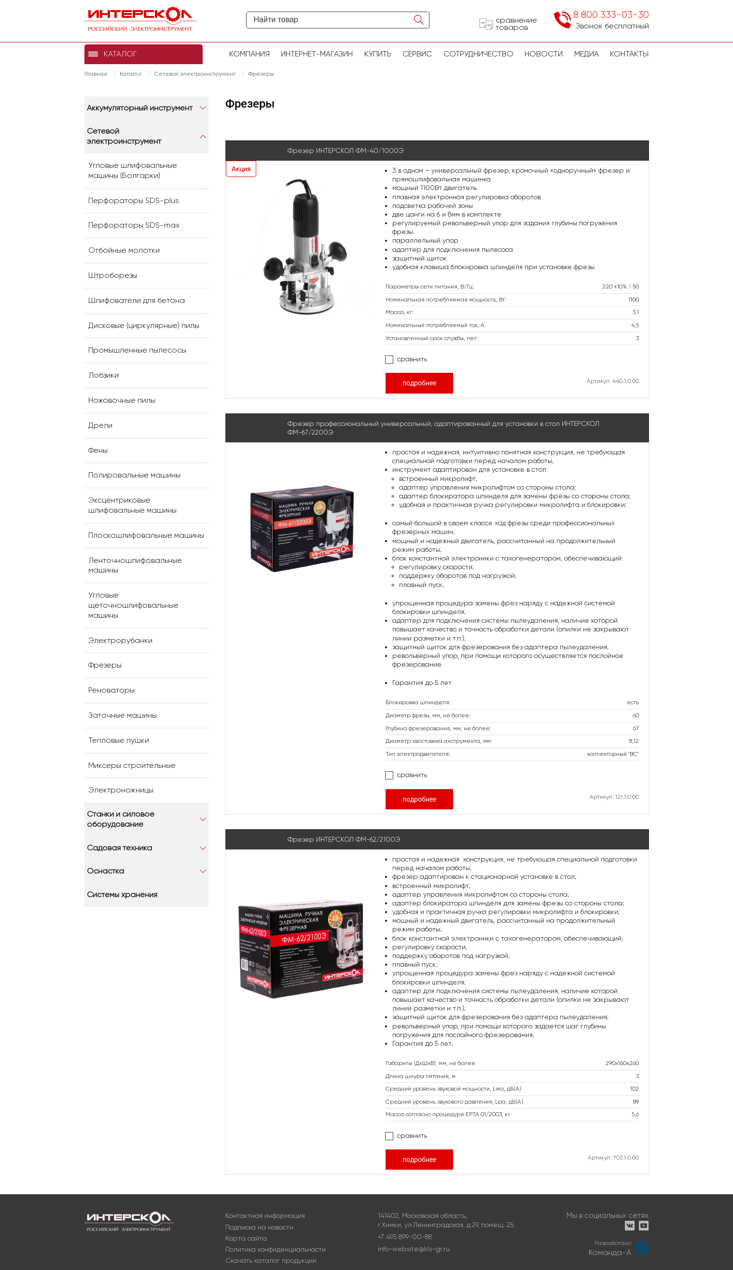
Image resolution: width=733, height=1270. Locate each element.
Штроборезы (112, 275)
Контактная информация (265, 1215)
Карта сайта (246, 1238)
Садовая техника (119, 847)
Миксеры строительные (132, 765)
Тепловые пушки (118, 740)
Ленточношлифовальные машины (135, 565)
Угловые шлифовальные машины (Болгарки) (132, 170)
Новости (544, 53)
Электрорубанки (120, 640)
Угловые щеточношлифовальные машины (133, 605)
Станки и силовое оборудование (120, 819)
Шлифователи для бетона (136, 300)
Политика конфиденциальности (275, 1249)
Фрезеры (105, 664)
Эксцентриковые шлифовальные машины (132, 505)
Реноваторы (111, 690)
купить (377, 53)
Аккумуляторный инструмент (140, 107)
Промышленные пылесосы (137, 350)
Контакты (629, 53)
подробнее (419, 383)
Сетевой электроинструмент (124, 136)
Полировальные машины (134, 474)
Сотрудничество (478, 53)
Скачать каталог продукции (271, 1260)
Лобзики (103, 375)
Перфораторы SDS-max (134, 225)
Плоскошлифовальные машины (146, 535)
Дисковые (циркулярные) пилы (143, 325)
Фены (98, 450)
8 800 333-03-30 (611, 14)
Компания (249, 53)
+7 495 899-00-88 (405, 1237)
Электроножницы (120, 789)
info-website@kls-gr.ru (414, 1249)
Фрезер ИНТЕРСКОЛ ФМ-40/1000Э (346, 150)
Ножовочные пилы (121, 400)
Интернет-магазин (317, 53)
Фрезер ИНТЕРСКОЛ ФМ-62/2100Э (344, 839)
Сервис (417, 53)
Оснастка (105, 870)
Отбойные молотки (124, 250)
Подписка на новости (259, 1227)
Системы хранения (122, 894)
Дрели (100, 425)
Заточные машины (122, 715)
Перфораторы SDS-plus (133, 200)
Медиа (586, 53)
